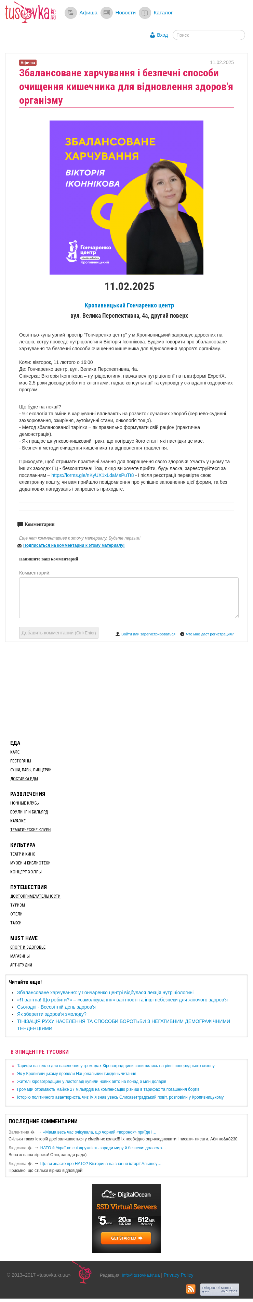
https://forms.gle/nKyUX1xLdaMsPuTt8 (92, 475)
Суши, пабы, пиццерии (31, 770)
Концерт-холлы (26, 872)
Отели (16, 914)
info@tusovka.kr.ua (141, 1275)
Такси (16, 923)
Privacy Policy (179, 1275)
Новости (125, 12)
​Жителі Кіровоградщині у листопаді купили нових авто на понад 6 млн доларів (91, 1081)
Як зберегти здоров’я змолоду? (51, 1014)
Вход (162, 35)
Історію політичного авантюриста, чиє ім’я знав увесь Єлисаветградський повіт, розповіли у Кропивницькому (120, 1097)
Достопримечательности (35, 896)
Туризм (17, 905)
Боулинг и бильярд (29, 812)
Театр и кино (23, 854)
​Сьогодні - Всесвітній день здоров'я (56, 1007)
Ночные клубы (25, 803)
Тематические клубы (30, 829)
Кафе (14, 752)
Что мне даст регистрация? (210, 634)
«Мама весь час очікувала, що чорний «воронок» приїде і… (100, 1132)
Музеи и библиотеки (30, 863)
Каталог (163, 12)
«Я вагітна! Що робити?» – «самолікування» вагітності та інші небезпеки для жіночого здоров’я (122, 999)
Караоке (18, 821)
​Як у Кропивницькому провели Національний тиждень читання (76, 1073)
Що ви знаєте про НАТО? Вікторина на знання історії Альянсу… (101, 1163)
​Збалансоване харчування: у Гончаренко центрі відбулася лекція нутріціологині (105, 992)
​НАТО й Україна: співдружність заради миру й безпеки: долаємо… (103, 1148)
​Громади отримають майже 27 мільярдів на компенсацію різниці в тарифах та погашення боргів (108, 1089)
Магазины (20, 956)
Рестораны (20, 761)
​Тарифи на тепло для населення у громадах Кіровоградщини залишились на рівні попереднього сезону (116, 1065)
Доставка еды (24, 778)
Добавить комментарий (59, 632)
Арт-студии (21, 965)
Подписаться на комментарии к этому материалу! (74, 545)
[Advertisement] (126, 689)
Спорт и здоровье (27, 947)
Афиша (88, 12)
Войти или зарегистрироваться (148, 634)
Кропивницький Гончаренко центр (129, 305)
